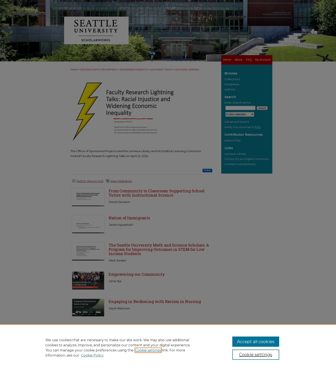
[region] (168, 347)
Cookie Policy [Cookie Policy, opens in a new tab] (92, 355)
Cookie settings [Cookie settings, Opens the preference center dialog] (255, 354)
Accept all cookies (255, 341)
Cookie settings (148, 350)
